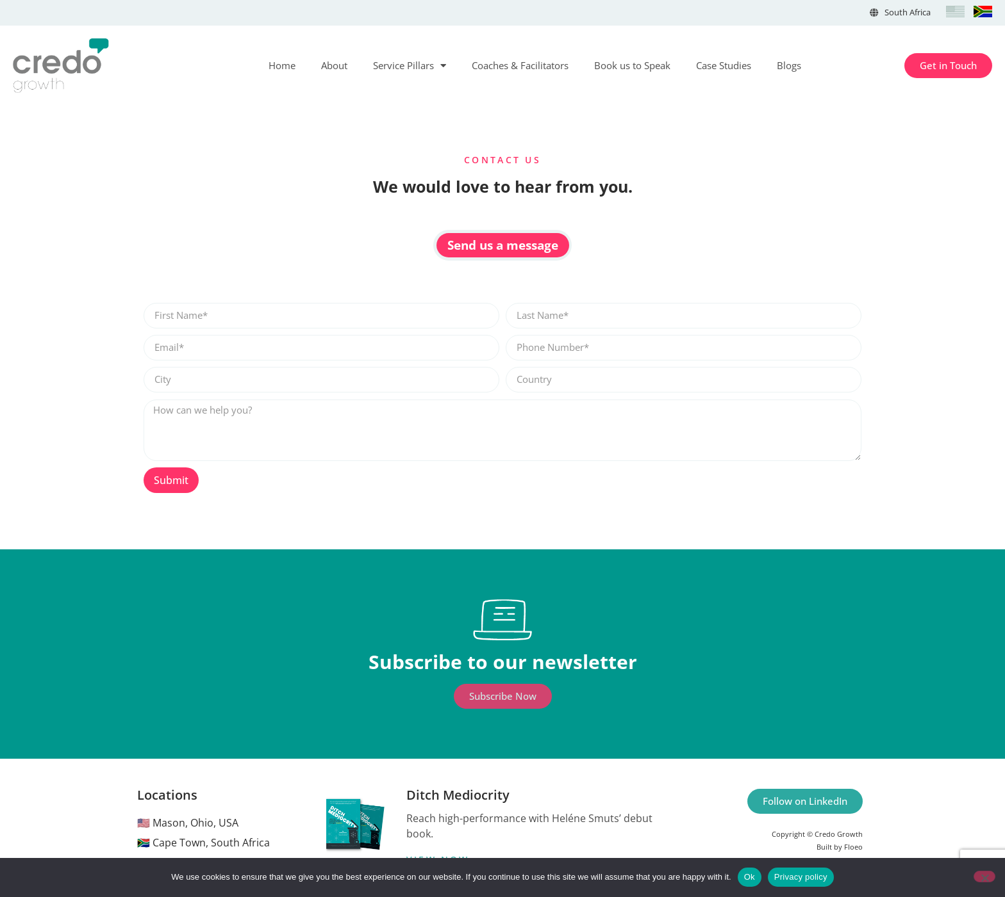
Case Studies (723, 65)
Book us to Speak (632, 65)
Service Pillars (409, 65)
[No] (984, 876)
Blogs (789, 65)
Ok (749, 877)
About (334, 65)
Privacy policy (800, 877)
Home (282, 65)
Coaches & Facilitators (520, 65)
